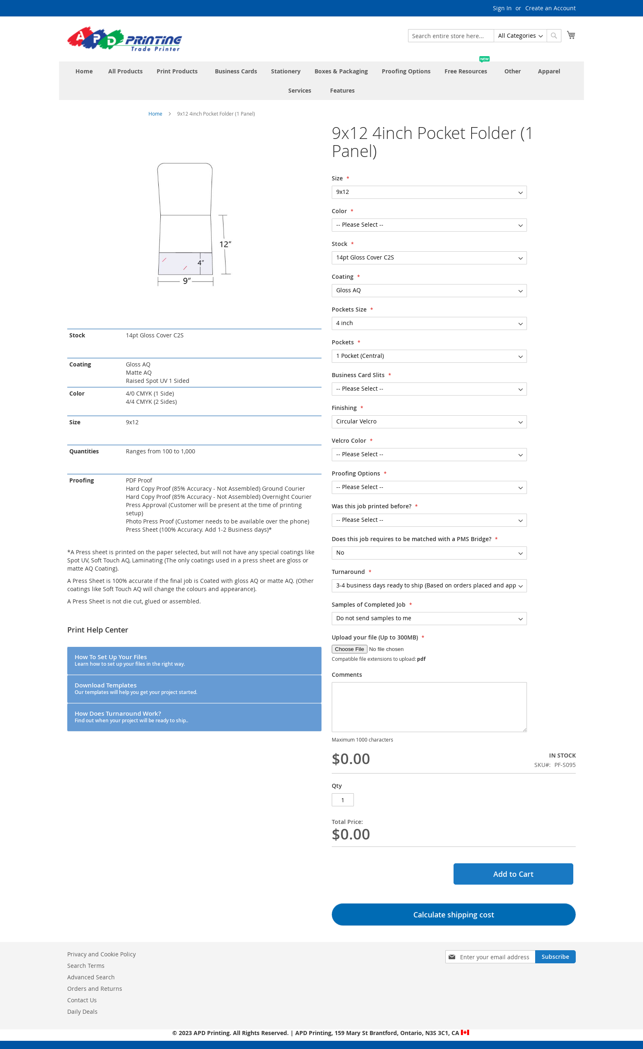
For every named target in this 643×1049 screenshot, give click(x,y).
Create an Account (550, 8)
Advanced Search (91, 977)
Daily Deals (82, 1011)
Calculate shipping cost (453, 914)
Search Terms (86, 965)
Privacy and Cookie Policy (101, 954)
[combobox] (484, 35)
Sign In (502, 8)
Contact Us (82, 1000)
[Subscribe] (555, 956)
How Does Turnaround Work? (131, 716)
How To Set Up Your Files (130, 660)
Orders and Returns (94, 988)
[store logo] (124, 38)
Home (155, 113)
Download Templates (136, 688)
